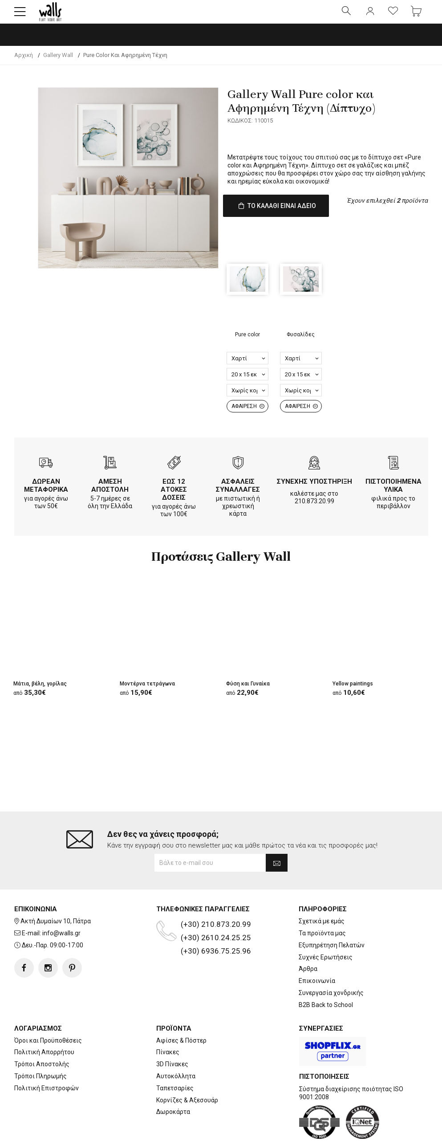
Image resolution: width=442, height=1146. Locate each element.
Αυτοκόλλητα (175, 1048)
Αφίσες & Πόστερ (181, 1012)
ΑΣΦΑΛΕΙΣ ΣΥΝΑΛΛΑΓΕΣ (238, 491)
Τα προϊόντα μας (322, 905)
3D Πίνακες (172, 1036)
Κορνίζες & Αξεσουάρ (187, 1072)
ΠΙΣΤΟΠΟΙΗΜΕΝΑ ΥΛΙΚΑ (393, 491)
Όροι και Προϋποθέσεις (48, 1012)
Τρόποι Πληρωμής (40, 1048)
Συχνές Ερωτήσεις (326, 929)
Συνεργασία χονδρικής (331, 964)
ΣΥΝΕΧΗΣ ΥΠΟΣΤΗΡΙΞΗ (314, 487)
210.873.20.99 (314, 506)
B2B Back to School (326, 976)
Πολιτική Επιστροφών (46, 1060)
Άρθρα (308, 941)
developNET (295, 1134)
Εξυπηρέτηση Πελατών (332, 917)
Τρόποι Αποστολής (41, 1036)
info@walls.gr (61, 905)
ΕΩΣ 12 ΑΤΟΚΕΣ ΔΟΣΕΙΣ (174, 495)
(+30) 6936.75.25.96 (216, 923)
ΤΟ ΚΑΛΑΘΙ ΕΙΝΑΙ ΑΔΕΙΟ (279, 218)
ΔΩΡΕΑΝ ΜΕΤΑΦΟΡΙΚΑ (46, 491)
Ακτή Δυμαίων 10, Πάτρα (55, 893)
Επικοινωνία (317, 953)
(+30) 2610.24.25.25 (216, 909)
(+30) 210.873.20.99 (216, 896)
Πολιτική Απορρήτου (44, 1024)
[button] (20, 15)
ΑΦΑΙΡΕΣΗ (247, 412)
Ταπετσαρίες (175, 1060)
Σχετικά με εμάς (322, 893)
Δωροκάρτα (173, 1084)
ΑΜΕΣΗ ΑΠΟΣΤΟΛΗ (110, 491)
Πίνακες (167, 1024)
